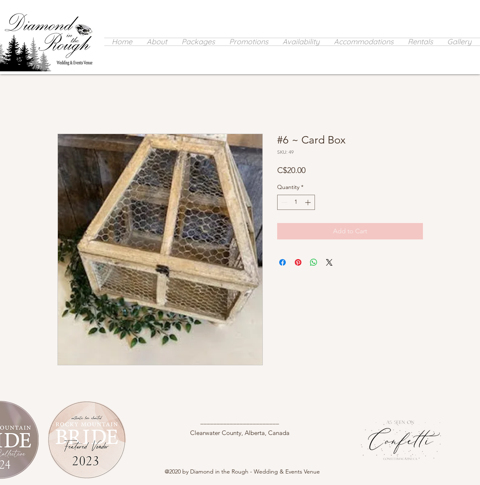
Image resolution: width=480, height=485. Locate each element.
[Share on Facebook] (282, 262)
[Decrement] (283, 202)
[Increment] (308, 202)
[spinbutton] (296, 202)
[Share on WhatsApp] (314, 262)
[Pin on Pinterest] (298, 262)
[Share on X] (329, 262)
